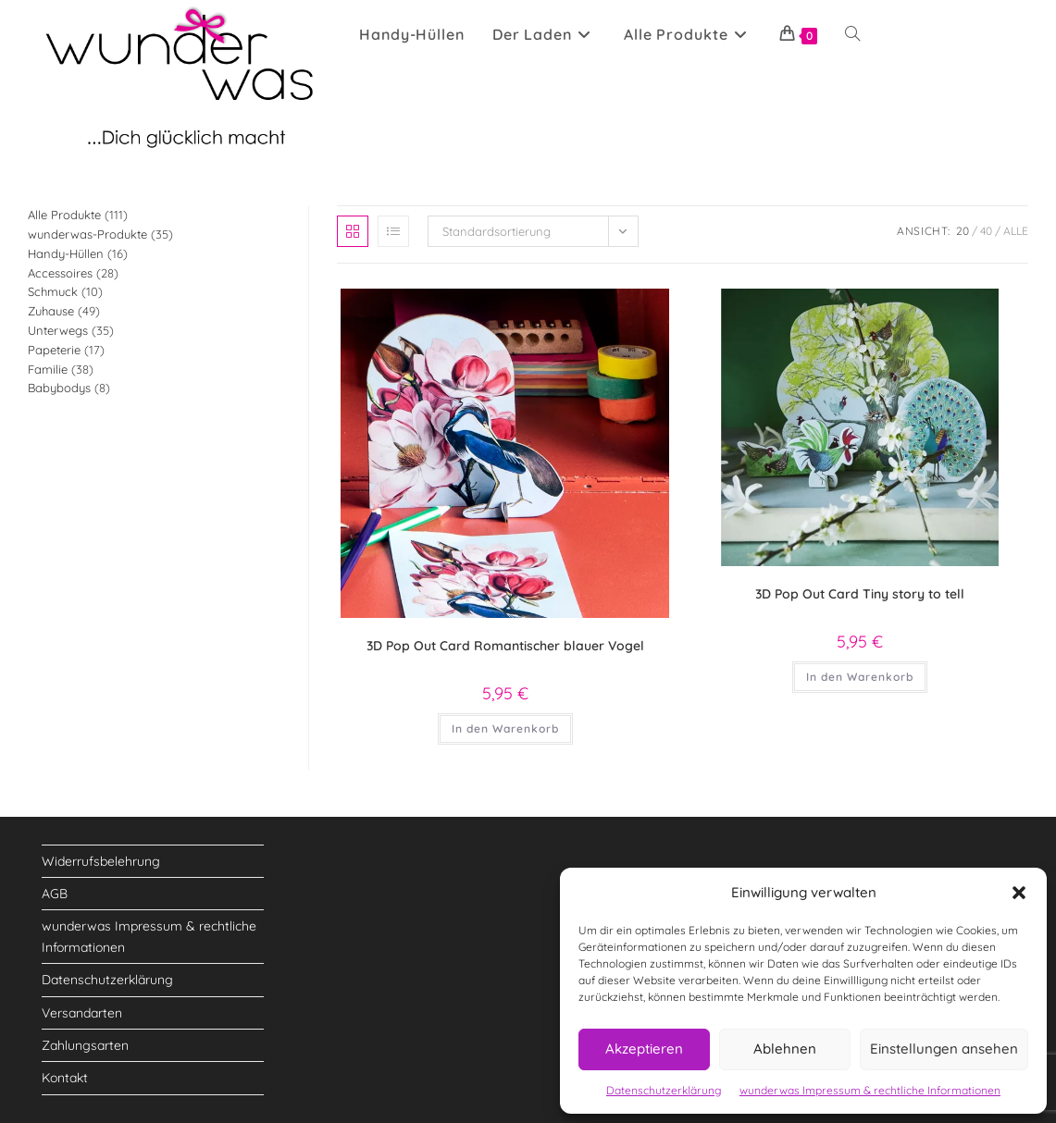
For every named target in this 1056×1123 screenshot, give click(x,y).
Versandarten (82, 1013)
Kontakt (65, 1077)
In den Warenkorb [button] (505, 728)
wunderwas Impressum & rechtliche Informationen (869, 1090)
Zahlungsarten (85, 1045)
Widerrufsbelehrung (101, 861)
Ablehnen (784, 1048)
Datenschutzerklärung (663, 1090)
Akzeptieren (644, 1048)
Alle (1015, 231)
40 (986, 231)
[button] (1019, 892)
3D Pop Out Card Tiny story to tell (859, 594)
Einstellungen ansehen (944, 1048)
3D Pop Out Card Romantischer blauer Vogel (505, 645)
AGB (55, 893)
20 (962, 231)
